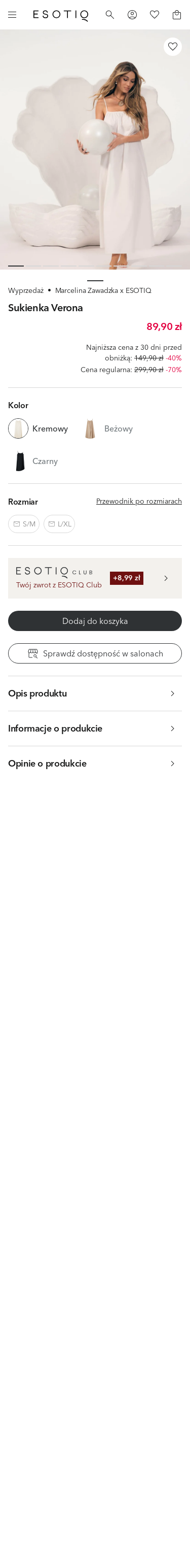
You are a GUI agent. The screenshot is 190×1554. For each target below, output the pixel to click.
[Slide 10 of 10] (174, 266)
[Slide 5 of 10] (86, 266)
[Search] (110, 15)
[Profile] (132, 15)
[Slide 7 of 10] (121, 266)
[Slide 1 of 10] (16, 266)
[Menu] (12, 15)
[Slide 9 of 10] (157, 266)
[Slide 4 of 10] (69, 266)
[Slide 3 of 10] (51, 266)
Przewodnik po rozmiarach (139, 501)
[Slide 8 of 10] (139, 266)
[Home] (60, 14)
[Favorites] (154, 15)
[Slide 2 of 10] (34, 266)
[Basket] (177, 15)
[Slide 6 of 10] (104, 266)
